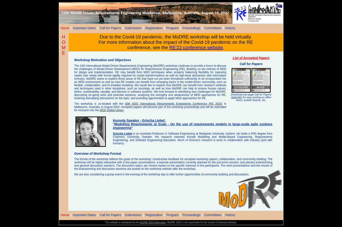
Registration (154, 28)
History (230, 28)
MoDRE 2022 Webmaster (153, 222)
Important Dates (84, 28)
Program (172, 28)
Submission (133, 28)
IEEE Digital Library (112, 110)
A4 (239, 97)
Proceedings (191, 28)
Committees (213, 28)
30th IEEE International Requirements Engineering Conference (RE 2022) (173, 103)
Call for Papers (110, 28)
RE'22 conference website (196, 47)
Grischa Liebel (122, 133)
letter (234, 97)
